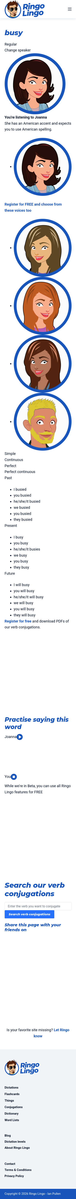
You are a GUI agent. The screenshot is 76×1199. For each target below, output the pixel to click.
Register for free (18, 621)
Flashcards (12, 1094)
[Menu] (70, 9)
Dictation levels (15, 1141)
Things (9, 1100)
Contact (10, 1164)
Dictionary (12, 1113)
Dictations (11, 1087)
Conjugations (14, 1107)
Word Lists (12, 1120)
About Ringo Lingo (17, 1148)
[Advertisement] (38, 674)
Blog (8, 1135)
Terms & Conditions (18, 1170)
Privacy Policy (14, 1176)
